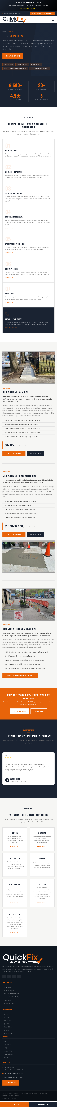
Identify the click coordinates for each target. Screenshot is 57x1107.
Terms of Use (8, 1054)
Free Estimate (39, 711)
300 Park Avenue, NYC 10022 (13, 1077)
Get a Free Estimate (13, 56)
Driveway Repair (9, 1003)
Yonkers (6, 1030)
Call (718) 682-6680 (14, 456)
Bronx (6, 1014)
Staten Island (8, 1027)
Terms (14, 1098)
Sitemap (6, 1057)
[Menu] (53, 19)
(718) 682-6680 (19, 711)
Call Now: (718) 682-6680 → (28, 9)
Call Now (14, 1104)
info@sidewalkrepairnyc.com (14, 1073)
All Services (7, 987)
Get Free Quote (35, 456)
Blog (5, 1048)
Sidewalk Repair (9, 990)
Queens (6, 1024)
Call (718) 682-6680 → (12, 330)
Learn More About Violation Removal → (20, 678)
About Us (7, 1041)
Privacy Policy (8, 1051)
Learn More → (10, 230)
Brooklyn (7, 1017)
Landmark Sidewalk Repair (12, 997)
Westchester (8, 1033)
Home (4, 32)
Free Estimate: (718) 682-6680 (42, 13)
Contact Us (7, 1045)
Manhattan (7, 1021)
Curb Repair (7, 1000)
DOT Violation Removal (11, 994)
